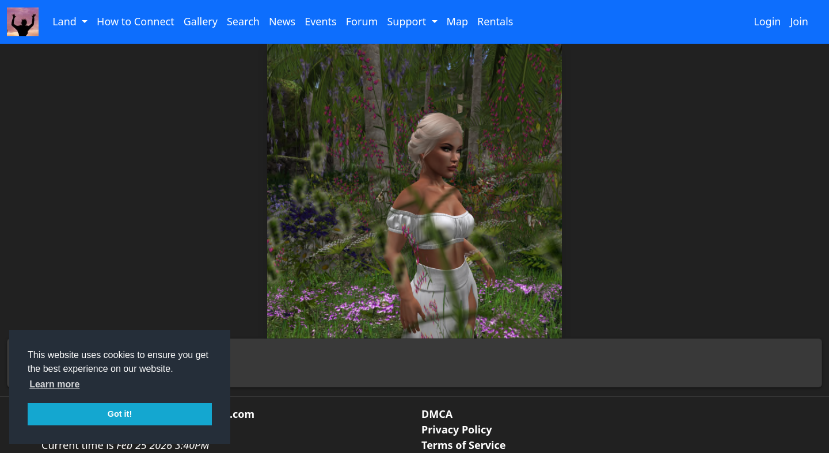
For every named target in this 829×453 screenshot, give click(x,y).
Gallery (201, 21)
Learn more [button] (54, 384)
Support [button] (408, 21)
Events (321, 21)
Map (458, 21)
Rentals (495, 21)
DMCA (436, 414)
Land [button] (65, 21)
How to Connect (135, 21)
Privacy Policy (456, 429)
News (282, 21)
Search (243, 21)
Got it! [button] (120, 413)
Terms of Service (463, 445)
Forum (362, 21)
